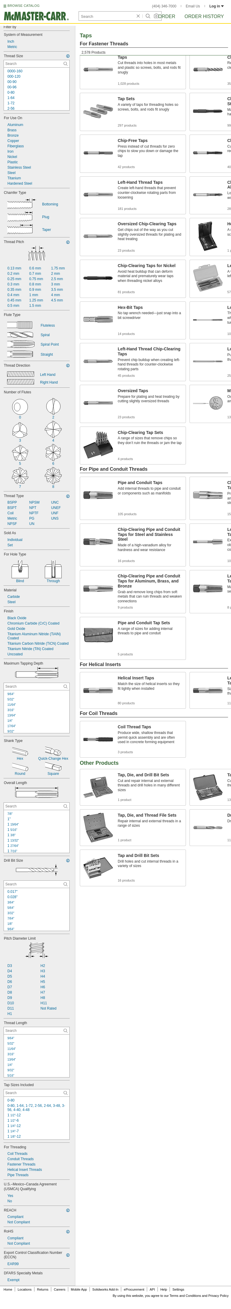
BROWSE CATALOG (23, 5)
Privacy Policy (218, 1295)
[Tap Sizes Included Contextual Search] (37, 1093)
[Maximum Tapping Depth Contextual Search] (37, 686)
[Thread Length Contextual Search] (37, 1031)
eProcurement (134, 1289)
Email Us (193, 6)
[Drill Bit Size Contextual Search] (37, 884)
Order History (204, 16)
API (152, 1289)
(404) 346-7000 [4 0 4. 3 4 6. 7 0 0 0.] (164, 6)
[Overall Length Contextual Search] (37, 806)
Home (8, 1289)
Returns (43, 1289)
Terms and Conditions (185, 1295)
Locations (25, 1289)
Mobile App (79, 1289)
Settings (178, 1289)
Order (166, 16)
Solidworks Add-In (105, 1289)
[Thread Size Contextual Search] (37, 64)
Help (163, 1289)
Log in (216, 6)
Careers (59, 1289)
